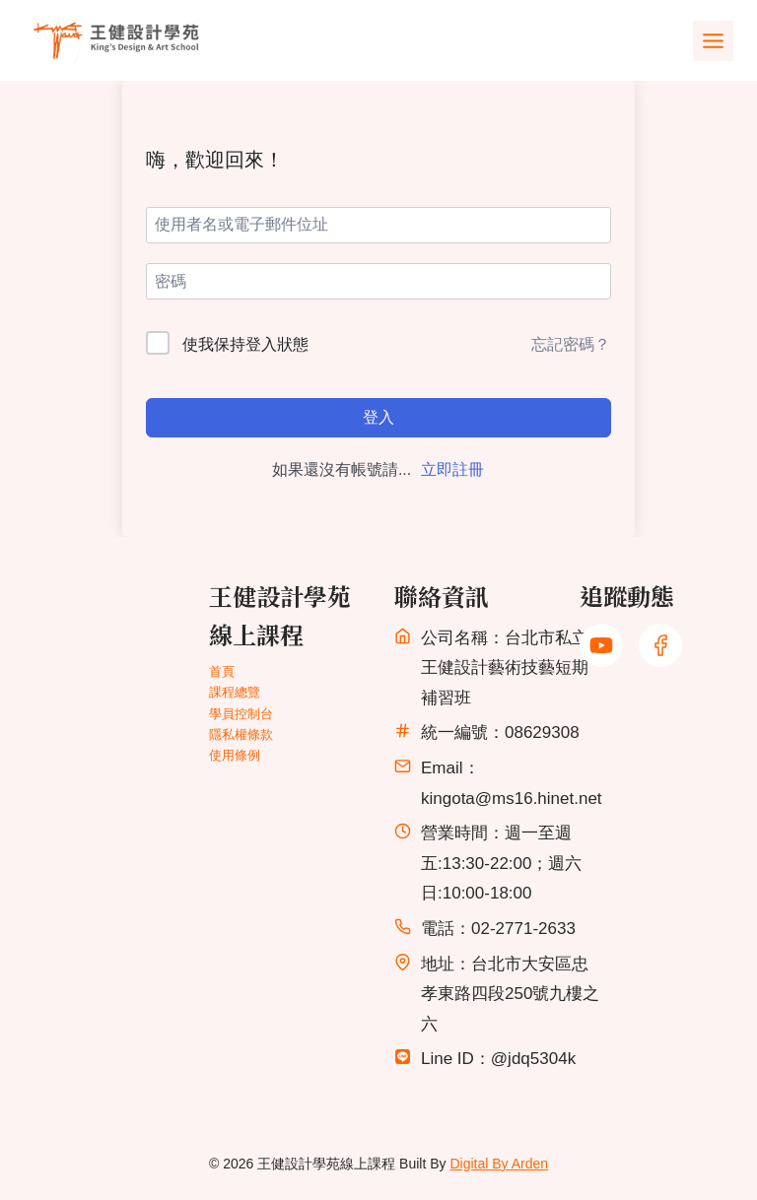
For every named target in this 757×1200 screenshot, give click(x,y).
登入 (378, 417)
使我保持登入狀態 (245, 344)
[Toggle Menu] (713, 41)
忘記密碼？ (570, 344)
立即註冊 (452, 469)
